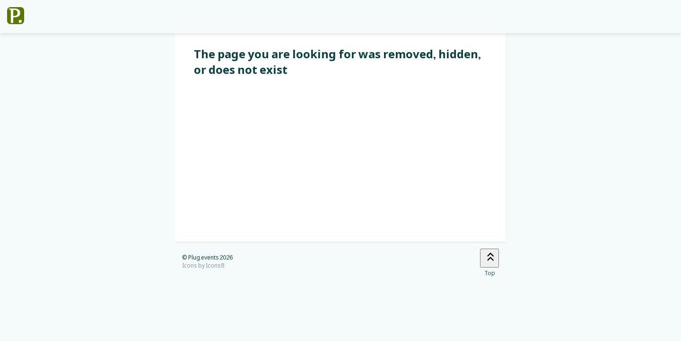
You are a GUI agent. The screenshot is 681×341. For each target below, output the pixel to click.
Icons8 (215, 265)
